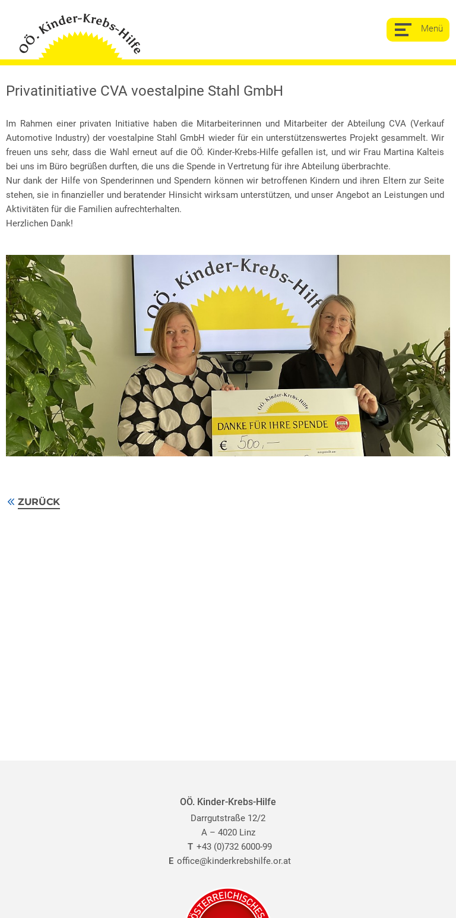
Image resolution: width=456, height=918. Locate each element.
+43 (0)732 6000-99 (228, 846)
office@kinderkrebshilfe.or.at (228, 861)
